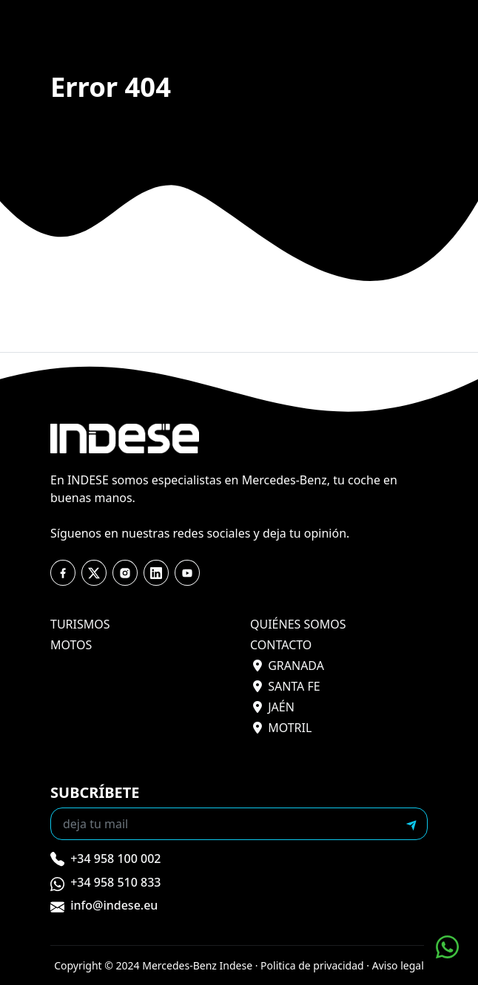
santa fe (286, 686)
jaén (273, 707)
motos (71, 645)
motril (282, 728)
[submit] (411, 823)
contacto (281, 645)
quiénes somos (298, 624)
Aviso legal (398, 965)
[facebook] (62, 573)
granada (288, 665)
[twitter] (94, 573)
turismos (80, 624)
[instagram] (125, 573)
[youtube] (156, 573)
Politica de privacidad (312, 965)
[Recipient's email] (224, 823)
